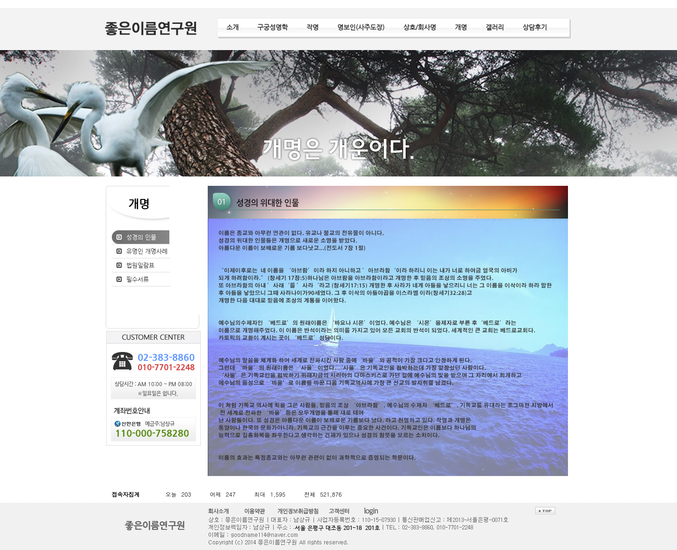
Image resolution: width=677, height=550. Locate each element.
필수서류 (137, 279)
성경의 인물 (141, 237)
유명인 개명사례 (146, 251)
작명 (312, 27)
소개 (232, 27)
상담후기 (535, 27)
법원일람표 (140, 265)
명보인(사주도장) (361, 27)
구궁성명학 (272, 27)
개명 (461, 27)
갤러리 (495, 27)
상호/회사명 (419, 27)
